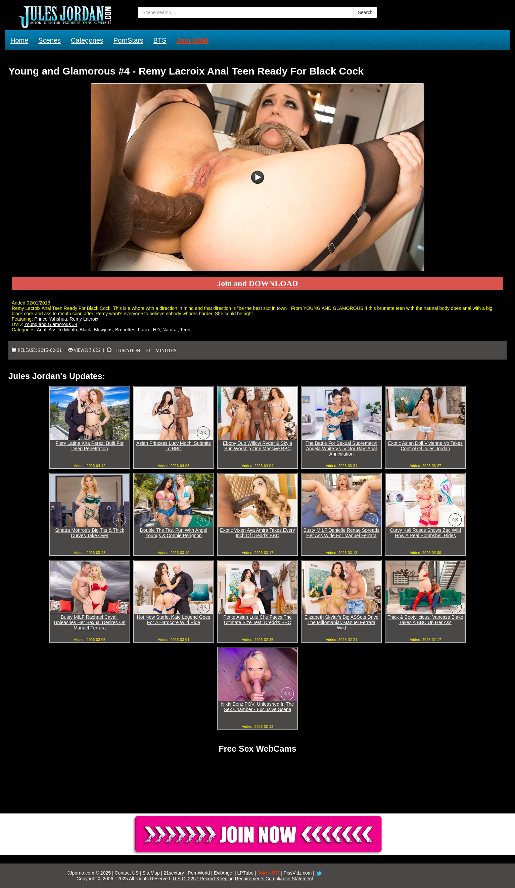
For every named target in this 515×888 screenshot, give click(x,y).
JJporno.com (80, 873)
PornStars (128, 40)
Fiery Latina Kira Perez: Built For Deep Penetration (90, 445)
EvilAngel (223, 873)
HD (156, 329)
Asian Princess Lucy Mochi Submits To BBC (173, 445)
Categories (87, 40)
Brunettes (125, 329)
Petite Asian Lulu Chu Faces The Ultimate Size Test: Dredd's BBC (257, 619)
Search (365, 12)
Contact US (126, 873)
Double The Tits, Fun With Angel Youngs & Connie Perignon (173, 532)
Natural (170, 329)
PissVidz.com (298, 873)
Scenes (49, 40)
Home (19, 40)
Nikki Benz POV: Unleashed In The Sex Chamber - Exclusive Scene (257, 706)
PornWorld (199, 873)
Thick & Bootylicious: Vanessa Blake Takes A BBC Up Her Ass (425, 619)
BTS (160, 40)
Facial (144, 329)
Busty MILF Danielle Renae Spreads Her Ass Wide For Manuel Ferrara (341, 532)
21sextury (173, 873)
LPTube (245, 873)
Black (85, 329)
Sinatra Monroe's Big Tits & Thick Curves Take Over (89, 532)
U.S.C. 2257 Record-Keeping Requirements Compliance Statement (243, 878)
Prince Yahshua (50, 319)
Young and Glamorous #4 (50, 324)
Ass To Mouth (63, 329)
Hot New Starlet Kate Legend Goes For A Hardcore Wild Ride (173, 619)
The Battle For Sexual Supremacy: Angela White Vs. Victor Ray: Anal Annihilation (341, 448)
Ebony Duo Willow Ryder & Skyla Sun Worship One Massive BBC (257, 445)
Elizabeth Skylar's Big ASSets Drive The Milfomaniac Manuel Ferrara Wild (342, 622)
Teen (185, 329)
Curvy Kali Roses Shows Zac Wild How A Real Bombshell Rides (425, 532)
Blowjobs (103, 329)
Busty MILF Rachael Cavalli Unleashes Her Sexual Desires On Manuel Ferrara (89, 622)
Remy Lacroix (83, 319)
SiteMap (150, 873)
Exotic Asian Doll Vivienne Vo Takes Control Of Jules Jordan (425, 445)
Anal (41, 329)
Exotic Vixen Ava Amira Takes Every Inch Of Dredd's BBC (257, 532)
